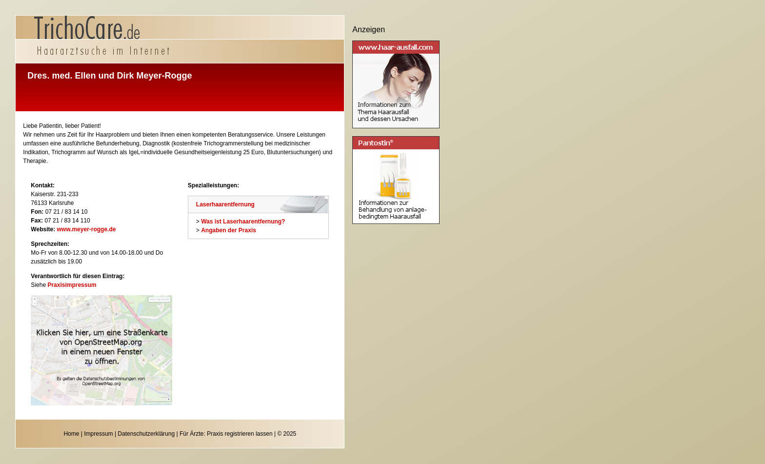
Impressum (98, 433)
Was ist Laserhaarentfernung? (243, 221)
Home (71, 433)
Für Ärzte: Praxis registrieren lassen (226, 433)
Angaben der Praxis (228, 230)
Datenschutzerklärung (146, 433)
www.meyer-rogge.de (86, 229)
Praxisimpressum (71, 285)
